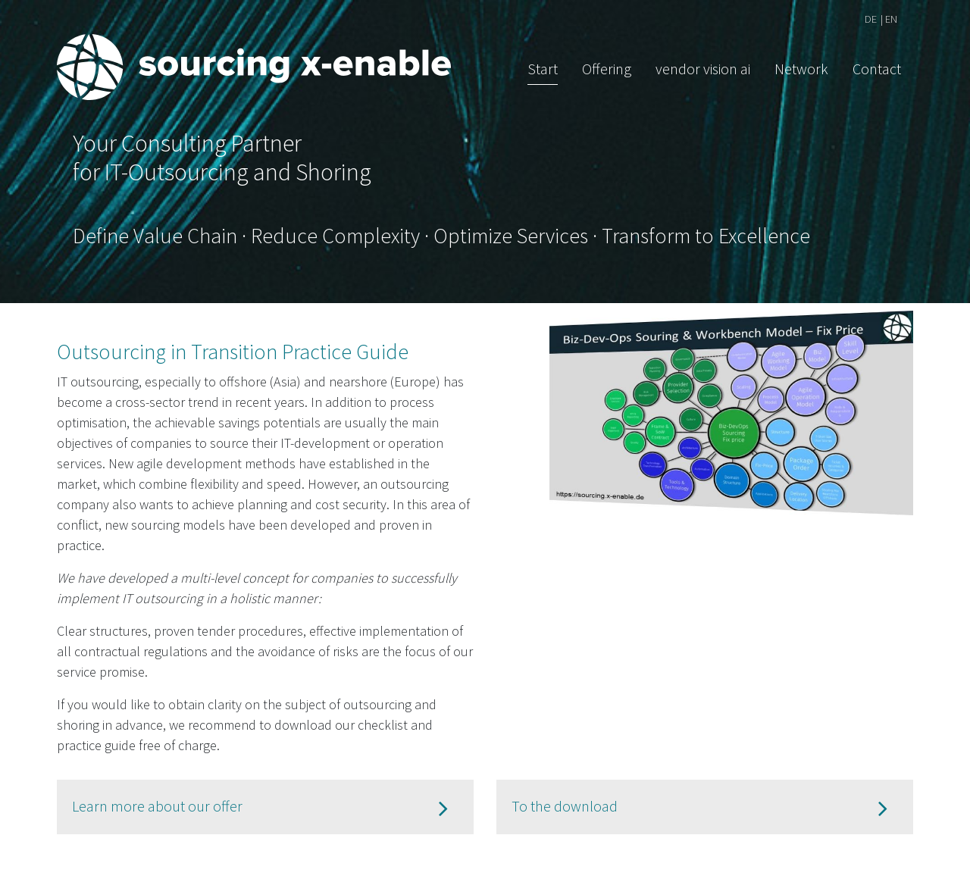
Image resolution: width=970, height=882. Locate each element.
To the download (565, 805)
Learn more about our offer (157, 805)
